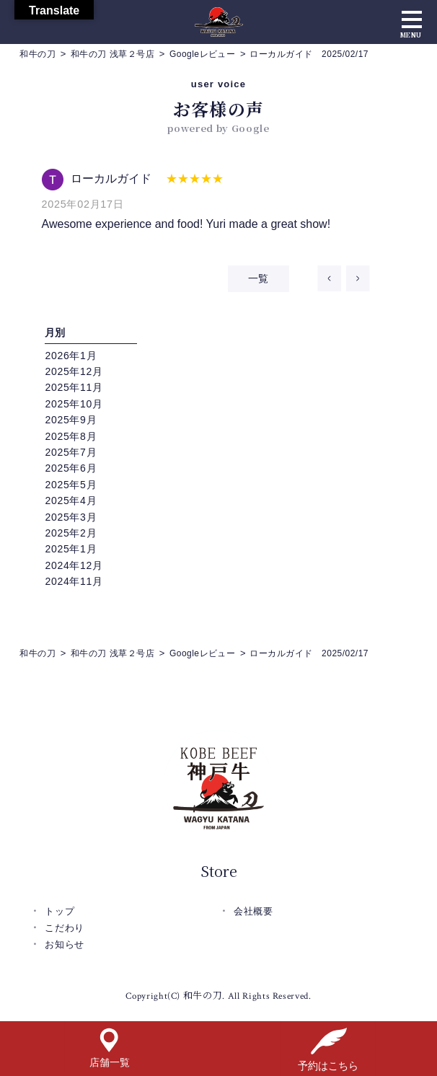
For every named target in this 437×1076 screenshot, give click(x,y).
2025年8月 (71, 436)
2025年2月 (71, 533)
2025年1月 (71, 549)
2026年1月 (71, 355)
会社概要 (253, 911)
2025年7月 (71, 452)
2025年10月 (73, 404)
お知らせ (64, 944)
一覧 (258, 278)
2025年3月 (71, 517)
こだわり (64, 927)
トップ (59, 911)
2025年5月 (71, 484)
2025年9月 (71, 419)
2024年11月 (73, 581)
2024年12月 (73, 565)
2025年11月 (73, 387)
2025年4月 (71, 500)
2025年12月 (73, 371)
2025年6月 (71, 468)
